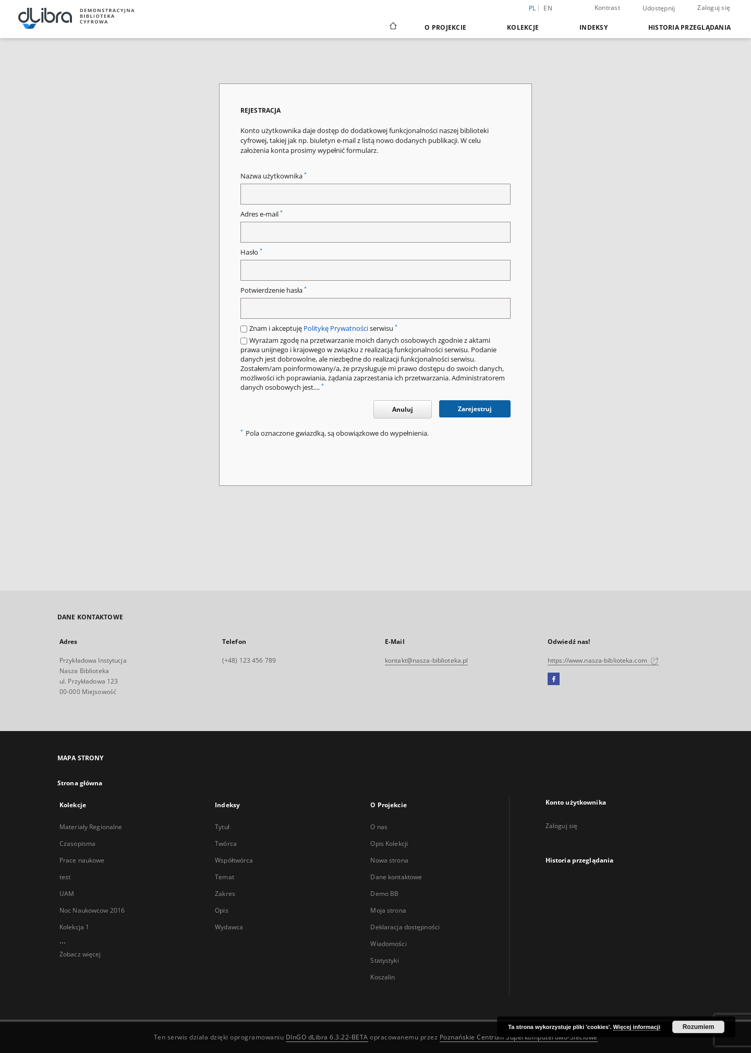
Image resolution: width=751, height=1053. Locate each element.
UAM (66, 893)
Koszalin (382, 977)
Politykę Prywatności (336, 328)
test (64, 876)
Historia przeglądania (689, 27)
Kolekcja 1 (74, 927)
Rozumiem (698, 1027)
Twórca (226, 843)
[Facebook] (554, 679)
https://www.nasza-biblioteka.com (603, 660)
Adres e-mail (261, 214)
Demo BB (384, 893)
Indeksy (593, 27)
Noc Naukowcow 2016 (92, 910)
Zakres (225, 893)
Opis (221, 910)
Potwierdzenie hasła (273, 290)
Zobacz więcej (80, 954)
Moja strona (388, 910)
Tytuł (222, 826)
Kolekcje (523, 27)
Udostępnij (659, 8)
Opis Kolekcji (389, 843)
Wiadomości (388, 943)
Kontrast (607, 7)
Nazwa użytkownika (273, 176)
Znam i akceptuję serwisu (323, 328)
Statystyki (384, 960)
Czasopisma (77, 843)
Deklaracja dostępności (405, 927)
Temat (224, 876)
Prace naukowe (82, 860)
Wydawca (229, 927)
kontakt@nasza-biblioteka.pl (426, 660)
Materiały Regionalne (90, 826)
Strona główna (80, 783)
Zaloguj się (713, 7)
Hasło (251, 252)
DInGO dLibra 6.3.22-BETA (327, 1037)
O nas (378, 826)
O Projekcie (445, 27)
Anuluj (402, 409)
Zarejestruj (475, 408)
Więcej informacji (636, 1027)
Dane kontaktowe (396, 876)
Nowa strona (389, 860)
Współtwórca (234, 860)
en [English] (547, 8)
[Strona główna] (392, 27)
